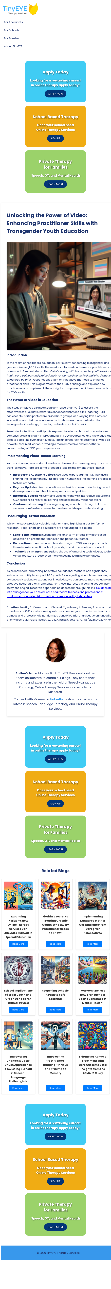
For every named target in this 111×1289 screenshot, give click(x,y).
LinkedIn (56, 699)
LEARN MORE (55, 184)
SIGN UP (55, 138)
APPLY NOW (55, 94)
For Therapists (13, 22)
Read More (18, 944)
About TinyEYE (13, 46)
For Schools (11, 30)
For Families (11, 38)
